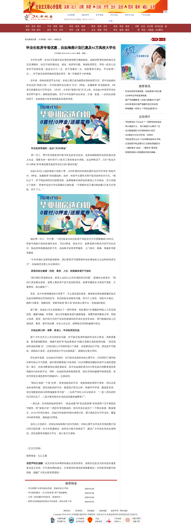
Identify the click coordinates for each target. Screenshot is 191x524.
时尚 (71, 30)
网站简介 (67, 511)
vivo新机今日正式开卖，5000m (139, 135)
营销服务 (91, 511)
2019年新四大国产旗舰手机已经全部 (141, 104)
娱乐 (49, 30)
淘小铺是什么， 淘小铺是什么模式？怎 (142, 126)
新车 (39, 30)
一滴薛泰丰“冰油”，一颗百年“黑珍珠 (141, 148)
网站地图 (123, 511)
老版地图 (103, 511)
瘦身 (127, 26)
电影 (61, 26)
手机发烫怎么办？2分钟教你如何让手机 (143, 139)
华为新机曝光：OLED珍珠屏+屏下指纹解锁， (48, 493)
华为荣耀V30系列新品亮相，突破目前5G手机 (48, 488)
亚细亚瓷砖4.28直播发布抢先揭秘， (141, 152)
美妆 (121, 26)
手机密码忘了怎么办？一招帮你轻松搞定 (143, 122)
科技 (71, 26)
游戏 (115, 26)
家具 (77, 26)
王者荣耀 (71, 15)
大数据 (150, 30)
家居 (93, 26)
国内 (39, 26)
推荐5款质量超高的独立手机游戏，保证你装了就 (49, 501)
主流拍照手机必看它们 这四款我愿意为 (142, 143)
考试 (55, 30)
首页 (27, 26)
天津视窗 (42, 39)
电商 (121, 30)
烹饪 (105, 26)
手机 (105, 30)
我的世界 (85, 15)
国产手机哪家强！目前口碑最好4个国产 (143, 100)
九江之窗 (42, 456)
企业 (93, 30)
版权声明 (114, 511)
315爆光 (159, 30)
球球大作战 (129, 15)
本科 (61, 30)
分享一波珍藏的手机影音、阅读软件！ (45, 497)
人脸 (77, 30)
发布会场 (159, 26)
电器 (83, 26)
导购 (33, 30)
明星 (55, 26)
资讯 (33, 26)
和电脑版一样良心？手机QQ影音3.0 (141, 108)
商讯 (115, 30)
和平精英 (99, 15)
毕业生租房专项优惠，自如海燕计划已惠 (143, 91)
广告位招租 (145, 15)
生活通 (150, 26)
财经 (28, 30)
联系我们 (79, 511)
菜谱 (99, 26)
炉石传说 (114, 15)
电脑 (99, 30)
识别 (83, 30)
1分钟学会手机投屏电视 (135, 95)
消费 (137, 26)
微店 (127, 30)
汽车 (49, 26)
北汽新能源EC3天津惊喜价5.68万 (140, 130)
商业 (144, 30)
